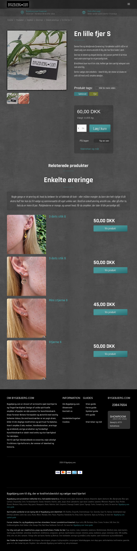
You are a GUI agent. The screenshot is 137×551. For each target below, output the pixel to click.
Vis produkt (110, 228)
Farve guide (91, 407)
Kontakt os (67, 411)
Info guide (90, 414)
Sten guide (91, 404)
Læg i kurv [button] (100, 128)
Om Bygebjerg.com (71, 404)
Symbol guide (92, 411)
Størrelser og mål (89, 149)
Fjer (95, 93)
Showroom (67, 407)
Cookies (66, 422)
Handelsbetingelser (71, 418)
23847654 (119, 405)
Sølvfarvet (82, 93)
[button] (102, 140)
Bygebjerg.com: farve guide (83, 525)
